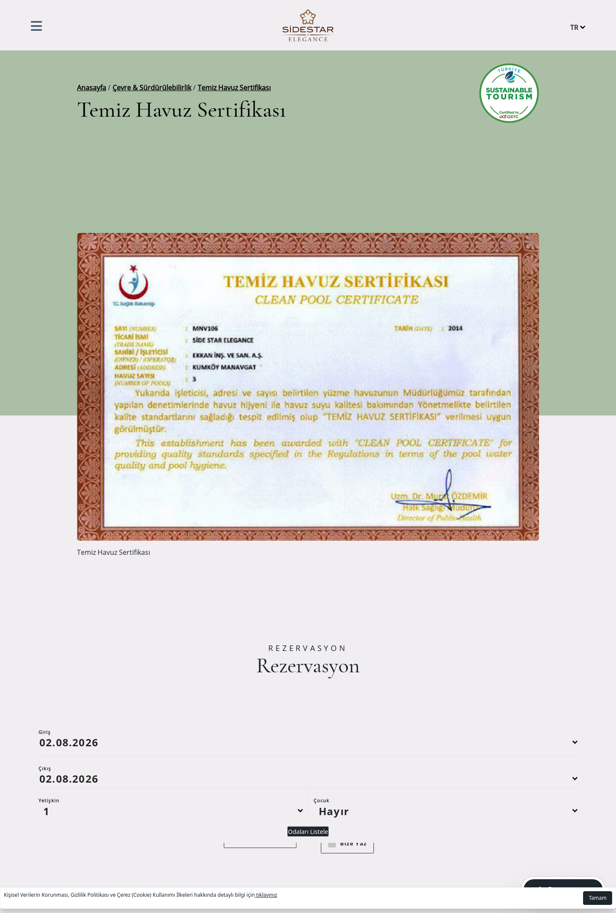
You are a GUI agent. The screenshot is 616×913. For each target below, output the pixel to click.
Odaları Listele (308, 849)
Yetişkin (48, 818)
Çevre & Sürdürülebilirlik (152, 87)
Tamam (598, 897)
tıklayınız (266, 894)
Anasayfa (91, 87)
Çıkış (44, 786)
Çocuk (322, 818)
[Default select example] (170, 828)
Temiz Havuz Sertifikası (234, 87)
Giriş (44, 749)
